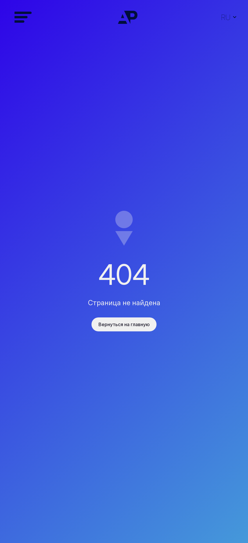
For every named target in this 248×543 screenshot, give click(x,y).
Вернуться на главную (124, 324)
